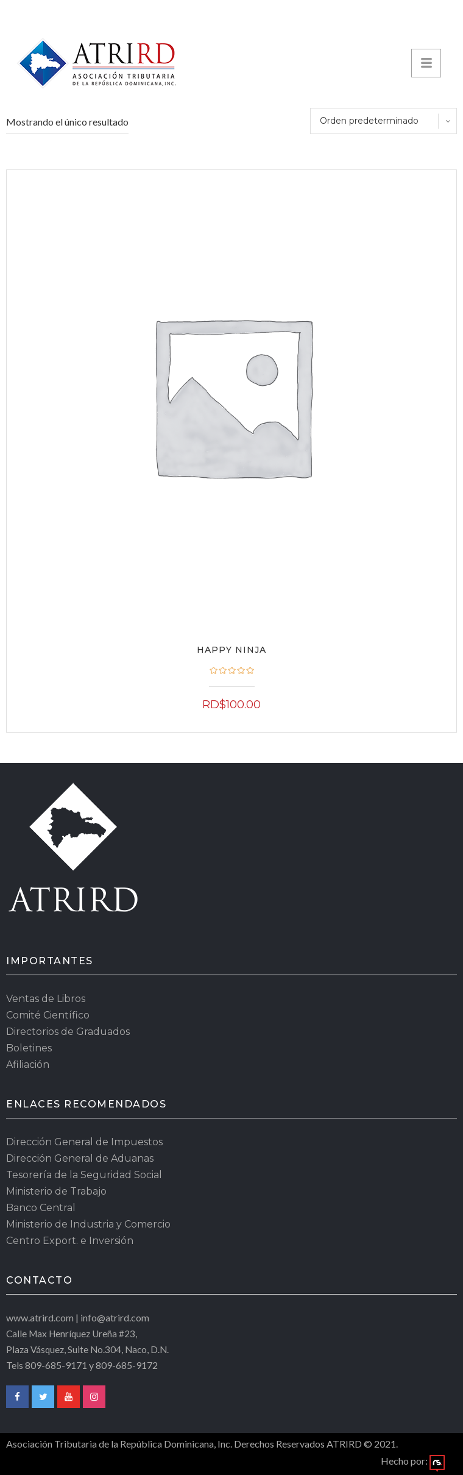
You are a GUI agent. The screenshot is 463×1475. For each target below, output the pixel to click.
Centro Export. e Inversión (69, 1240)
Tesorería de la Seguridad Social (84, 1175)
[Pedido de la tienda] (383, 121)
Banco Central (41, 1208)
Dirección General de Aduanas (80, 1158)
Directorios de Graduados (68, 1031)
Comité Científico (48, 1015)
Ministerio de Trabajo (56, 1191)
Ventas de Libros (45, 998)
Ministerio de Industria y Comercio (88, 1224)
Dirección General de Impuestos (84, 1142)
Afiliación (27, 1064)
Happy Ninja (231, 649)
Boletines (29, 1048)
